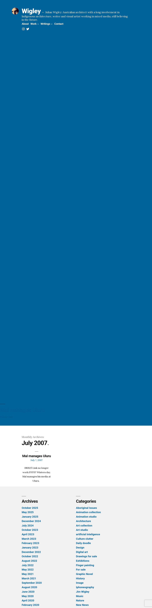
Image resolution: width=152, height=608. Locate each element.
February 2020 (30, 604)
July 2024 (28, 525)
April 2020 (28, 600)
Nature (80, 600)
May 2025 (28, 512)
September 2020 (32, 582)
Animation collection (88, 512)
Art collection (84, 525)
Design (80, 547)
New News (82, 604)
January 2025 (30, 516)
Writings (45, 23)
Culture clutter (84, 538)
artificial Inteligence (88, 534)
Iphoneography (85, 587)
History (80, 578)
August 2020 (29, 587)
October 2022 (30, 556)
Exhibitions (82, 560)
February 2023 (30, 543)
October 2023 (30, 529)
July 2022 (28, 565)
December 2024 (31, 521)
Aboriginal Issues (86, 507)
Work (33, 23)
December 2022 (31, 552)
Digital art (82, 552)
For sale (81, 569)
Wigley (31, 11)
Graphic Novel (84, 574)
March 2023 (29, 538)
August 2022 (29, 560)
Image (79, 582)
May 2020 (28, 596)
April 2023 (28, 534)
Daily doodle (83, 543)
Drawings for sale (86, 556)
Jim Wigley (82, 591)
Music (79, 596)
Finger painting (85, 565)
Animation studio (86, 516)
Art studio (82, 529)
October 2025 (30, 507)
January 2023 (30, 547)
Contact (58, 23)
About (25, 23)
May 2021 (28, 574)
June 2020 (28, 591)
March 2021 (29, 578)
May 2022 (28, 569)
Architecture (83, 521)
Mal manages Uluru (36, 456)
